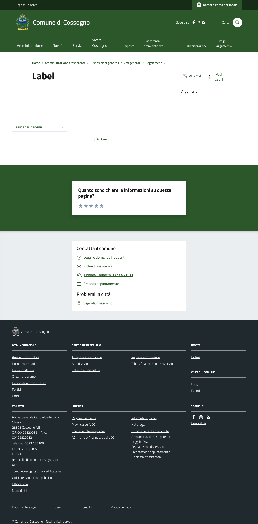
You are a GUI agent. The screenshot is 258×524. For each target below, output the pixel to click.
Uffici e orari (20, 484)
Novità (58, 45)
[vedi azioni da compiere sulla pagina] (216, 77)
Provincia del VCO (83, 424)
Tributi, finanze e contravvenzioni (153, 363)
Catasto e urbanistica (86, 370)
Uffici (15, 395)
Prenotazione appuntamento (150, 451)
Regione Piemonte (26, 5)
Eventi (195, 390)
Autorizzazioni (81, 363)
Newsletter (198, 423)
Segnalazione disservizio (147, 446)
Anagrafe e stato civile (87, 357)
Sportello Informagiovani (88, 431)
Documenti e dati (23, 363)
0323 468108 (34, 443)
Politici (16, 389)
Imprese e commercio (145, 357)
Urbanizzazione (197, 46)
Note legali (138, 424)
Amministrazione (30, 45)
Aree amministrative (25, 357)
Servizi (77, 45)
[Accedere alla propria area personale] (217, 5)
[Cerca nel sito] (235, 22)
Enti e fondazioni (23, 370)
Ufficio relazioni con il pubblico (32, 477)
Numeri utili (19, 490)
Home (36, 62)
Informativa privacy (144, 418)
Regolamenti (154, 62)
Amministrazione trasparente (65, 62)
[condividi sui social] (191, 75)
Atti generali (132, 62)
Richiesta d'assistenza (146, 456)
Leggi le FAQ (139, 441)
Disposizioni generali (104, 62)
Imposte (129, 46)
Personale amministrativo (29, 382)
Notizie (195, 357)
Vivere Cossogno (99, 42)
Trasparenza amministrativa (153, 43)
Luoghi (195, 384)
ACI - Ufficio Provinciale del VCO (93, 437)
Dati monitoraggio (24, 507)
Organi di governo (24, 376)
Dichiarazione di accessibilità (150, 431)
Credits (87, 507)
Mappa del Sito (121, 507)
